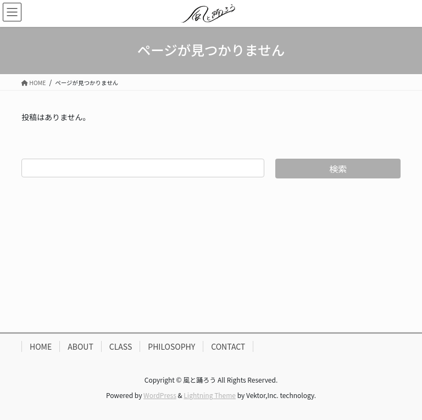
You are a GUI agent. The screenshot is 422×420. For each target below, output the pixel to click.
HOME (41, 346)
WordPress (159, 395)
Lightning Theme (210, 395)
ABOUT (80, 346)
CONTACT (228, 346)
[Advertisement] (211, 255)
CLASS (120, 346)
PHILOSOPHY (171, 346)
